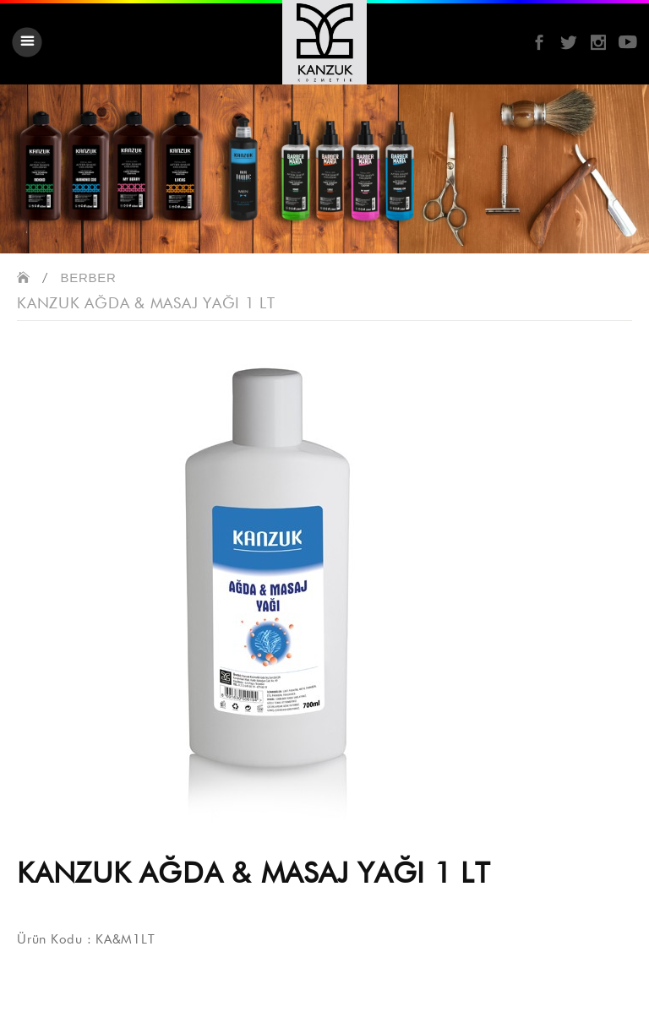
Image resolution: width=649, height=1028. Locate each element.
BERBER (89, 277)
